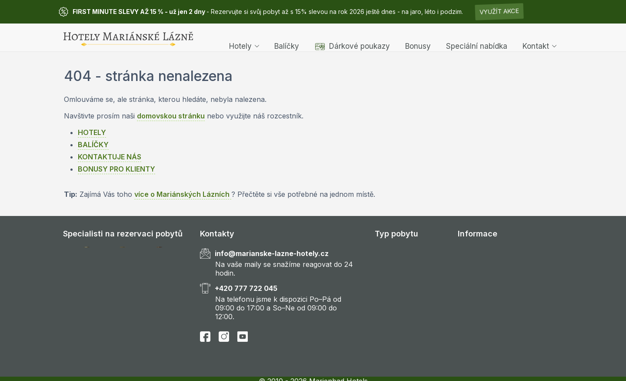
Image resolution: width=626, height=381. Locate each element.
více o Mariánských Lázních (182, 194)
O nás (467, 261)
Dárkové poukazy (352, 37)
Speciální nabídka (476, 37)
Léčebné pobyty (401, 261)
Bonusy (418, 37)
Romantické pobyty (407, 286)
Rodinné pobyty (401, 311)
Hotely (244, 37)
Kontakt (539, 37)
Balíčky (286, 37)
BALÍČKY (93, 144)
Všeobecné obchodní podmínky (510, 311)
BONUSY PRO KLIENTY (116, 169)
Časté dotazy (479, 273)
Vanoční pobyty (401, 348)
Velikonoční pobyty (406, 361)
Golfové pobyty (400, 273)
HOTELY (92, 132)
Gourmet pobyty (402, 298)
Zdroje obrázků (483, 324)
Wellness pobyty (402, 248)
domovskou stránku (171, 115)
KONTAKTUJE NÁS (109, 156)
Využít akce (499, 11)
